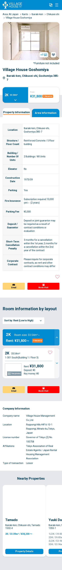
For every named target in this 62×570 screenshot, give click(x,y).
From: (32, 92)
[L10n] (50, 5)
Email (13, 287)
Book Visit (43, 287)
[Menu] (56, 5)
